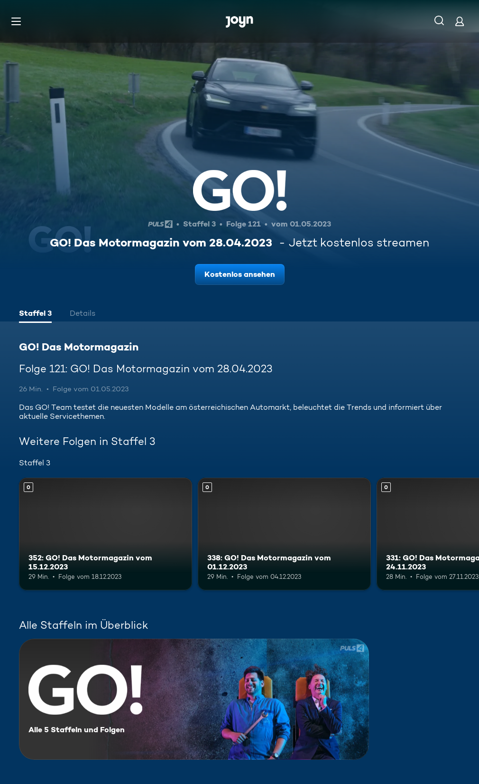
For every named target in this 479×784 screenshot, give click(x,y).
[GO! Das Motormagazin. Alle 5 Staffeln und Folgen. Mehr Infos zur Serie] (194, 699)
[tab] (35, 314)
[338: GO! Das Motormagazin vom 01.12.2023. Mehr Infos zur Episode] (284, 534)
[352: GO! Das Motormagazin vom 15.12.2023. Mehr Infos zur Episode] (105, 534)
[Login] (459, 21)
